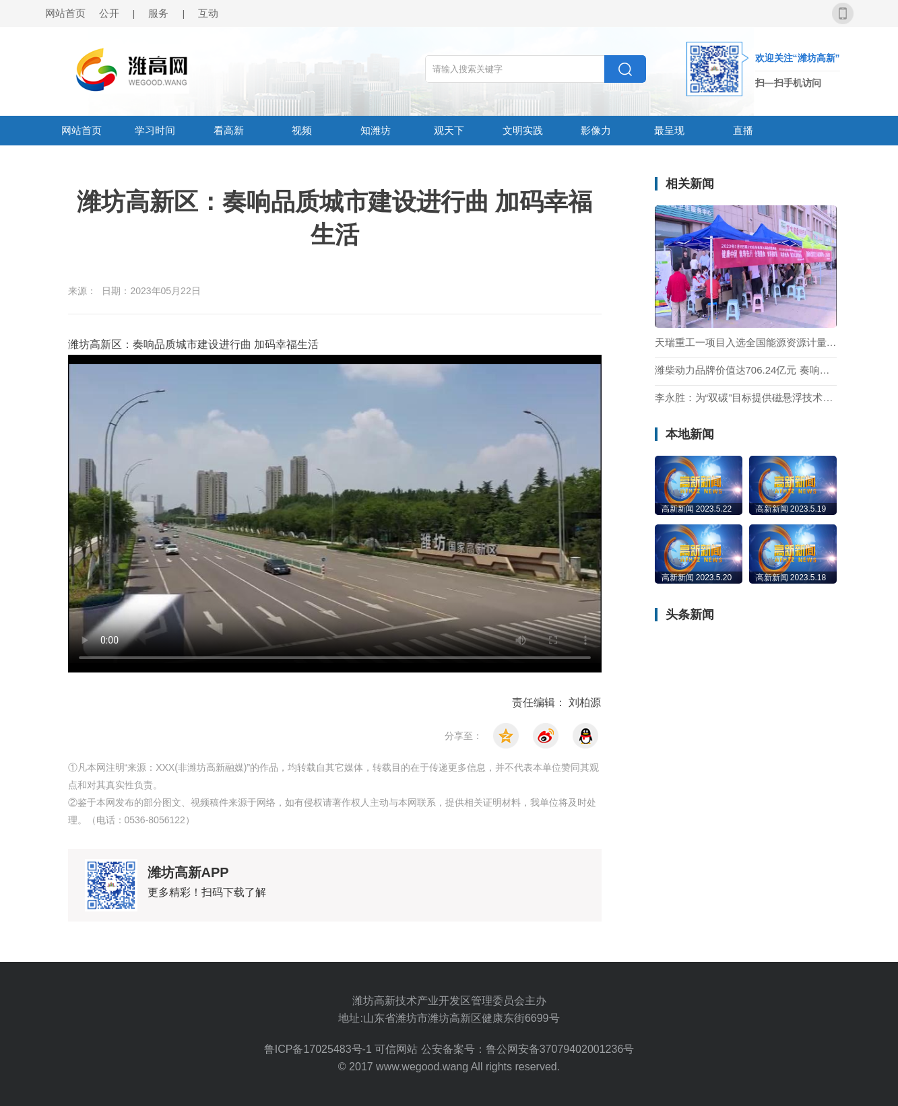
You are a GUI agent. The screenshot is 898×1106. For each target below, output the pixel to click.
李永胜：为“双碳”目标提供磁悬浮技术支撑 (746, 397)
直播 (743, 130)
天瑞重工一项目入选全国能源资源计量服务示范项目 (746, 342)
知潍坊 (375, 130)
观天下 (449, 130)
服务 (158, 13)
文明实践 (523, 130)
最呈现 (669, 130)
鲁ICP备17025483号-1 (319, 1049)
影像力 (596, 130)
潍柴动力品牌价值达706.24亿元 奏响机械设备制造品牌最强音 (746, 370)
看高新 (229, 130)
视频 (302, 130)
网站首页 (65, 13)
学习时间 (155, 130)
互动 (208, 13)
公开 (109, 13)
